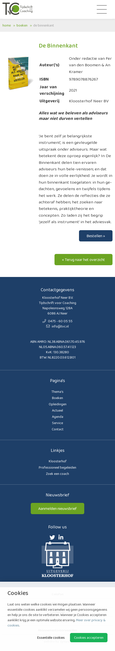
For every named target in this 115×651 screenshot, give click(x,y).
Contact (58, 429)
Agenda (57, 416)
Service (57, 422)
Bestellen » (95, 236)
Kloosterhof (57, 461)
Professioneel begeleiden (57, 467)
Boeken (22, 25)
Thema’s (58, 391)
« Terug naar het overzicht (83, 259)
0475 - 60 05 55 (57, 320)
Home (6, 25)
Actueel (57, 410)
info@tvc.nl (57, 326)
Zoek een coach (57, 473)
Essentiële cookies (51, 637)
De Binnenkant (43, 25)
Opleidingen (57, 404)
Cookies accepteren (89, 637)
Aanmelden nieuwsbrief (57, 508)
